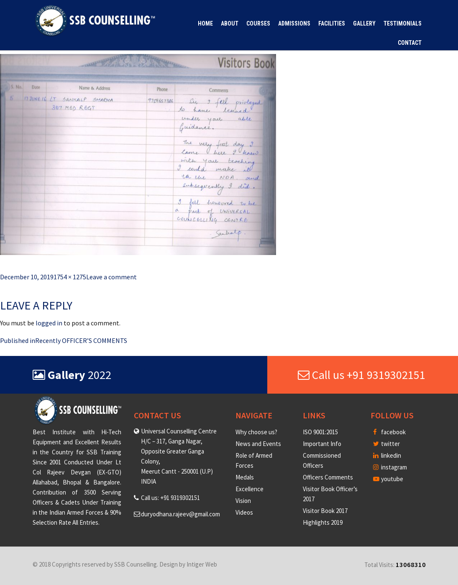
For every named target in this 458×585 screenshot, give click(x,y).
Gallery (364, 23)
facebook (389, 432)
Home (205, 23)
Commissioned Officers (322, 460)
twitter (386, 444)
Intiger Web (202, 564)
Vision (243, 501)
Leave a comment (111, 277)
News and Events (258, 444)
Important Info (322, 444)
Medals (244, 477)
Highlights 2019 (323, 522)
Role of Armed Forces (253, 460)
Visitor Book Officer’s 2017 (330, 494)
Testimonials (403, 23)
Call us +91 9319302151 (361, 374)
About (229, 23)
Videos (244, 512)
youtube (388, 479)
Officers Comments (328, 477)
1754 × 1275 (70, 277)
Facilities (331, 23)
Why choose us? (256, 432)
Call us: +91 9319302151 (170, 498)
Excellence (249, 489)
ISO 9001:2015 (320, 432)
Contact (410, 42)
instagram (390, 467)
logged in (49, 323)
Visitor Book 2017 (325, 511)
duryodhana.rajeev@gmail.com (180, 514)
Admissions (294, 23)
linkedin (387, 455)
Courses (258, 23)
